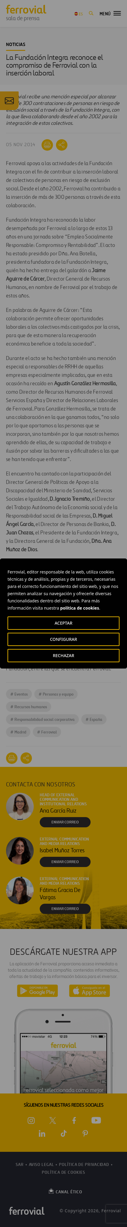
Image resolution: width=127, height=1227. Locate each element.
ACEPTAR (63, 623)
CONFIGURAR (63, 639)
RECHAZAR (63, 655)
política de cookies (79, 608)
